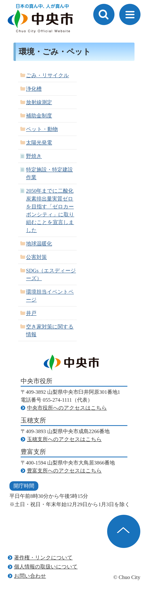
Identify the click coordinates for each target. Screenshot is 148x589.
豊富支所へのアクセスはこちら (64, 471)
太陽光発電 (39, 143)
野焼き (34, 156)
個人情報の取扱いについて (46, 567)
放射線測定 (39, 102)
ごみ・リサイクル (47, 75)
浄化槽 (34, 89)
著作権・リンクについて (43, 557)
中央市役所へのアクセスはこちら (67, 408)
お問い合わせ (30, 576)
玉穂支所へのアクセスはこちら (64, 439)
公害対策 (36, 257)
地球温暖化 (39, 244)
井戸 (31, 313)
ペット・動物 (42, 129)
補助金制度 (39, 116)
